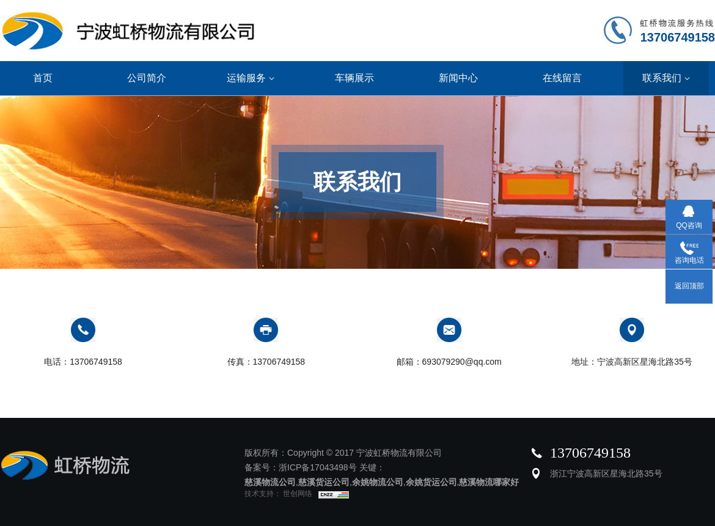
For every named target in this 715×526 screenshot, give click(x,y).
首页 (43, 78)
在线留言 (562, 78)
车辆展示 (354, 78)
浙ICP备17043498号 (318, 467)
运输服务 (250, 78)
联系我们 (666, 78)
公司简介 (146, 78)
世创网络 (296, 493)
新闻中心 (458, 78)
